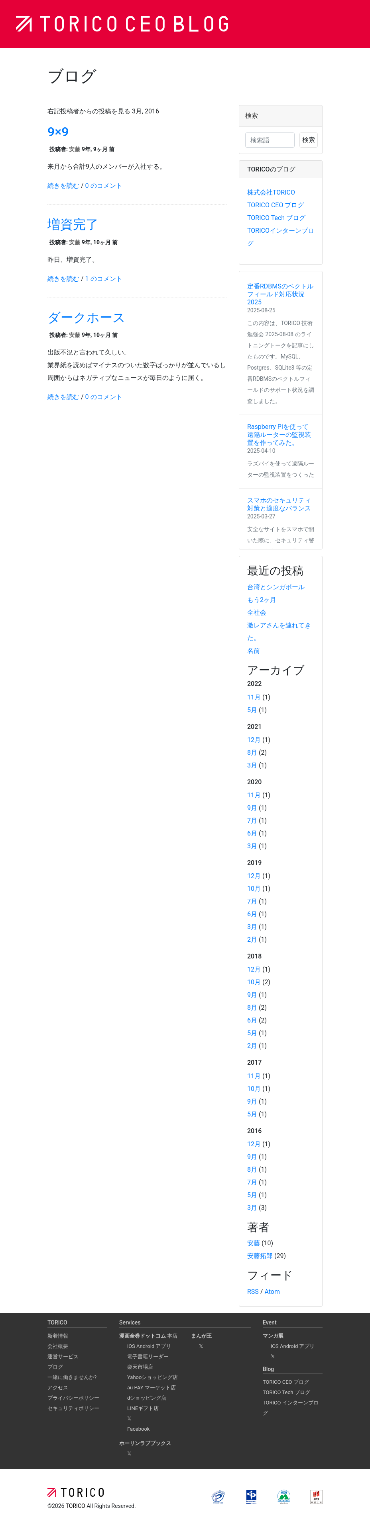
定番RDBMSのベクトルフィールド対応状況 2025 (280, 294)
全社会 (256, 612)
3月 (252, 765)
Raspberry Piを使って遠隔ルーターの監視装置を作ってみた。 (279, 434)
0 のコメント (103, 185)
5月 (252, 710)
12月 (254, 740)
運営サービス (63, 1356)
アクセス (57, 1388)
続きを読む (63, 185)
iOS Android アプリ (149, 1346)
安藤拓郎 (260, 1256)
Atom (272, 1291)
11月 (254, 697)
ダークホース (86, 317)
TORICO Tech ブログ (276, 218)
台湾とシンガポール (276, 587)
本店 (148, 1336)
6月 (252, 833)
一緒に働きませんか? (71, 1377)
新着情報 (57, 1336)
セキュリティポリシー (73, 1408)
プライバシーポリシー (73, 1398)
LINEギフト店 (143, 1408)
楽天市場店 (140, 1367)
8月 (252, 752)
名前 (253, 650)
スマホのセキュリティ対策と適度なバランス (279, 504)
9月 (252, 808)
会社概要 (57, 1346)
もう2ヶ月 (261, 600)
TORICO (76, 1506)
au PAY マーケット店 (151, 1388)
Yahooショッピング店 (152, 1377)
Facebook (138, 1429)
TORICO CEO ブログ (275, 205)
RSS (253, 1291)
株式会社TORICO (271, 192)
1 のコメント (103, 278)
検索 (308, 140)
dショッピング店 (146, 1398)
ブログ (55, 1367)
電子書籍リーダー (148, 1356)
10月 (254, 888)
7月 (252, 820)
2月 (252, 939)
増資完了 (72, 224)
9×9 (58, 131)
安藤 (74, 149)
